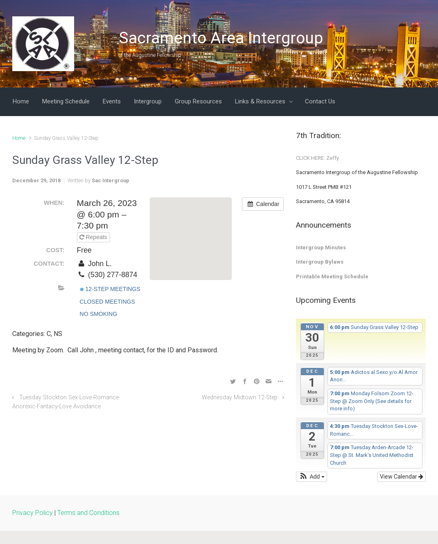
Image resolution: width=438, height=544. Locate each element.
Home (18, 138)
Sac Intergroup (110, 180)
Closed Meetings (107, 301)
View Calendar (401, 476)
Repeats (94, 237)
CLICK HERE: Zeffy (317, 158)
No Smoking (98, 314)
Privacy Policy (32, 513)
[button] (311, 476)
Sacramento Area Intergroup (221, 38)
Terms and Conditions (88, 513)
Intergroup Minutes (321, 247)
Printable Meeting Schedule (332, 276)
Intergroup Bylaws (319, 262)
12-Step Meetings (110, 289)
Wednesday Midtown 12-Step (240, 397)
